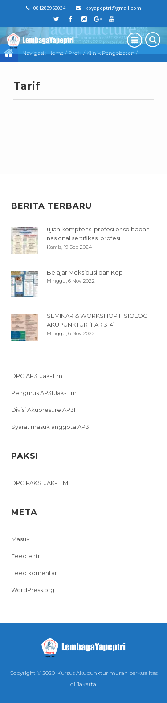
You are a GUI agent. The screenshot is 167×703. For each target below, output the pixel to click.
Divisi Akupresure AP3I (43, 409)
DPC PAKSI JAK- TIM (39, 482)
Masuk (20, 539)
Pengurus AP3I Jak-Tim (44, 392)
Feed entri (26, 555)
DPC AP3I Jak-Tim (36, 375)
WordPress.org (32, 589)
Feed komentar (34, 572)
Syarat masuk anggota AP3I (50, 426)
